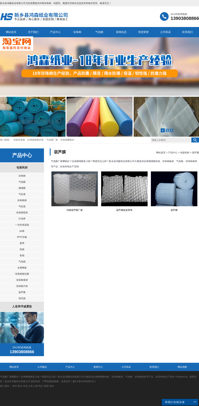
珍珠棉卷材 (22, 280)
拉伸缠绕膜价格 (35, 140)
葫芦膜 (22, 292)
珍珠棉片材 (22, 286)
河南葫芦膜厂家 (74, 210)
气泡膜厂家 (52, 140)
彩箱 (22, 255)
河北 (25, 386)
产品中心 (55, 32)
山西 (35, 386)
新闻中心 (98, 367)
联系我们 (187, 32)
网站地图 (182, 367)
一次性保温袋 (22, 224)
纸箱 (22, 249)
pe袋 (22, 231)
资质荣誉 (143, 32)
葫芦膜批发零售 (124, 210)
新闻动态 (121, 32)
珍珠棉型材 (22, 212)
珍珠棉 (77, 32)
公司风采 (165, 32)
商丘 (41, 386)
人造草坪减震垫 (22, 306)
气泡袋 (22, 261)
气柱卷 (22, 194)
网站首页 (11, 32)
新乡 (20, 386)
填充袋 (22, 298)
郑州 (14, 386)
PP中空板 (22, 237)
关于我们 (33, 32)
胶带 (22, 243)
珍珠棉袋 (22, 200)
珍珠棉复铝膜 (22, 273)
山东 (30, 386)
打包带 (22, 218)
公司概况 (42, 367)
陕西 (46, 386)
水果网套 (22, 267)
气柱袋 (22, 206)
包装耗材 (22, 167)
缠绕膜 (22, 188)
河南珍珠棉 (45, 3)
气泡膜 (99, 32)
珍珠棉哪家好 (67, 140)
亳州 (51, 386)
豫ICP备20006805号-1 (84, 381)
